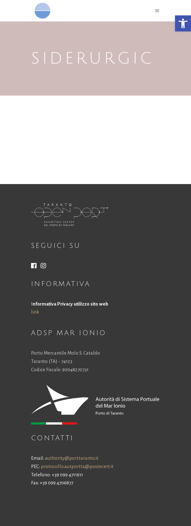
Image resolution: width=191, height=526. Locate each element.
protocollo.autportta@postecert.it (77, 466)
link (35, 311)
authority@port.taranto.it (71, 458)
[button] (183, 23)
